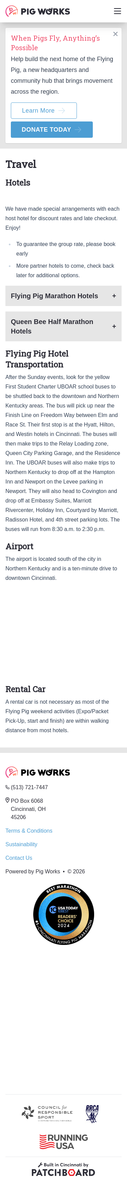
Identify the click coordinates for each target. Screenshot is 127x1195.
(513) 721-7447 (29, 787)
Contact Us (18, 858)
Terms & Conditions (28, 831)
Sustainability (21, 844)
